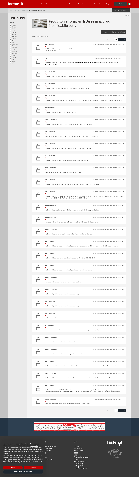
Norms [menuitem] (55, 4)
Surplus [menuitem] (41, 4)
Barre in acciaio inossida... (37, 10)
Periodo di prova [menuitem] (120, 4)
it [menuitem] (129, 4)
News (76, 453)
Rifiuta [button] (13, 467)
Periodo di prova (46, 448)
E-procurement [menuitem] (31, 4)
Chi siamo (77, 446)
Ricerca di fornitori (21, 10)
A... (46, 46)
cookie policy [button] (7, 453)
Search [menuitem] (48, 4)
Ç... (46, 375)
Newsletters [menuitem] (99, 4)
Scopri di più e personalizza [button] (23, 471)
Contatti (76, 459)
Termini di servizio (80, 461)
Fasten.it (15, 0)
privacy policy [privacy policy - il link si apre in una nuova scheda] (34, 446)
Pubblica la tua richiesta (121, 10)
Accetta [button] (33, 467)
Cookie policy (78, 463)
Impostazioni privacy (81, 468)
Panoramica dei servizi (48, 446)
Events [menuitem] (84, 4)
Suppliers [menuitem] (63, 4)
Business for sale (47, 459)
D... (46, 387)
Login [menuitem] (108, 4)
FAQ (75, 455)
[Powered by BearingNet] (119, 453)
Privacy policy (78, 466)
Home (11, 10)
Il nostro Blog (78, 448)
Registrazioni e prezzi (81, 457)
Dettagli (105, 32)
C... (46, 339)
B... (46, 193)
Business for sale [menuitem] (74, 4)
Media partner (78, 451)
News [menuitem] (91, 4)
